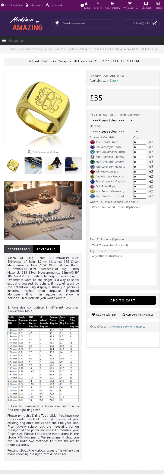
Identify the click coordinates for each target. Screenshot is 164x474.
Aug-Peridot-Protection (107, 176)
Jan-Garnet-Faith (104, 142)
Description (18, 249)
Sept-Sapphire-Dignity (107, 181)
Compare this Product (139, 314)
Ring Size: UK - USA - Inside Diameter (115, 114)
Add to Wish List (106, 314)
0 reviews (115, 327)
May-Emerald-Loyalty (107, 162)
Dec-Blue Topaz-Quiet (107, 196)
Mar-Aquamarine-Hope (107, 152)
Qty (135, 137)
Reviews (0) (47, 249)
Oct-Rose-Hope (102, 186)
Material (95, 126)
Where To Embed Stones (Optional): (114, 202)
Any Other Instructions (105, 251)
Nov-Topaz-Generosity (107, 191)
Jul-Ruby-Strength (104, 172)
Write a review (135, 327)
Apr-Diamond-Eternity (107, 157)
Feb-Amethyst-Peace (106, 147)
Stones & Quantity (102, 137)
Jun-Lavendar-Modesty (107, 167)
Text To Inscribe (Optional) (108, 239)
